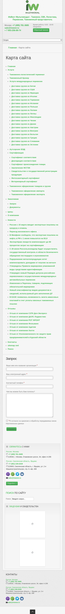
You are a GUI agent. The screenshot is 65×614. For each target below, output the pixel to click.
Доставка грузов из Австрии (24, 127)
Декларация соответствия (23, 161)
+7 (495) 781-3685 (21, 25)
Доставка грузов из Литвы (23, 114)
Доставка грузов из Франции (25, 93)
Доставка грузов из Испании (24, 103)
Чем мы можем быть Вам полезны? (20, 392)
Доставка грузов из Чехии (23, 120)
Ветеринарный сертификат (24, 181)
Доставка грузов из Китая (23, 86)
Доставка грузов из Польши (24, 107)
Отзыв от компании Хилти (22, 330)
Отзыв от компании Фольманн (24, 324)
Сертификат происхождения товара (28, 164)
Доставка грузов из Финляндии (26, 117)
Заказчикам (13, 199)
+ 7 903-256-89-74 (13, 30)
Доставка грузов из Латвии (24, 110)
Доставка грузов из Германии (25, 100)
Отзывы (12, 308)
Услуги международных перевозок (26, 81)
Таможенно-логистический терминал (27, 74)
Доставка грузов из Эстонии (24, 144)
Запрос (13, 204)
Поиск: (9, 499)
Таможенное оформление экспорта (28, 194)
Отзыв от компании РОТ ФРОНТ (25, 320)
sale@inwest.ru (12, 28)
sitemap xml (13, 345)
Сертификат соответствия (23, 157)
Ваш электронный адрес (16, 374)
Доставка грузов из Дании (23, 124)
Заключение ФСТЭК (20, 168)
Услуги (11, 70)
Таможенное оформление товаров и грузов (30, 186)
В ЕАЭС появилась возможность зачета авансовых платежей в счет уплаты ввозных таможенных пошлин (34, 300)
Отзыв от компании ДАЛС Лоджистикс (28, 317)
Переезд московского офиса (23, 231)
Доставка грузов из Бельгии (24, 134)
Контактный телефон (15, 383)
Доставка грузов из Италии (24, 96)
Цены (10, 212)
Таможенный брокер (19, 78)
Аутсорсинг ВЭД (17, 149)
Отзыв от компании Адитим (23, 327)
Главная (12, 47)
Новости (12, 220)
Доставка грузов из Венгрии (24, 131)
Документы (15, 207)
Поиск (10, 349)
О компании (13, 215)
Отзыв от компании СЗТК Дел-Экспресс (28, 313)
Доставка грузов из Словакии (25, 141)
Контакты (12, 342)
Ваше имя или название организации (21, 365)
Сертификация (17, 153)
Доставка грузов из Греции (24, 138)
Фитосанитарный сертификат (25, 178)
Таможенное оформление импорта (27, 191)
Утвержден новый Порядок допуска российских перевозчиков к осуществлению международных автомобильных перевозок (33, 276)
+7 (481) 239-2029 (15, 464)
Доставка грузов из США (23, 89)
